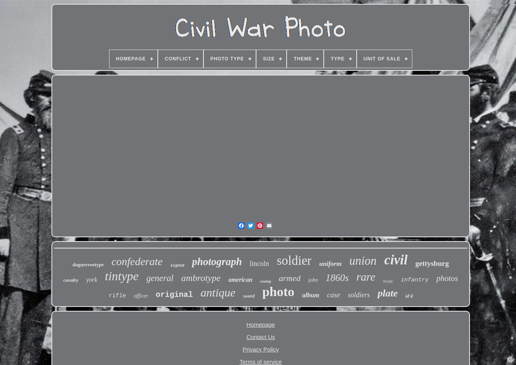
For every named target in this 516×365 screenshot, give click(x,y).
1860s (337, 277)
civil (396, 259)
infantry (415, 280)
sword (249, 296)
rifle (117, 296)
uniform (330, 263)
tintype (121, 276)
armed (290, 278)
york (91, 279)
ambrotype (201, 278)
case (333, 295)
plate (388, 293)
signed (177, 266)
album (310, 295)
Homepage (260, 324)
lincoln (259, 263)
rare (366, 277)
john (313, 280)
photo (278, 291)
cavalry (71, 280)
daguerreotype (88, 264)
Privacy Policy (261, 349)
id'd (409, 296)
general (159, 278)
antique (218, 292)
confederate (136, 261)
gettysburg (432, 263)
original (174, 294)
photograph (217, 261)
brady (388, 281)
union (363, 260)
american (240, 279)
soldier (294, 260)
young (265, 281)
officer (141, 296)
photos (447, 278)
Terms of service (260, 361)
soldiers (359, 295)
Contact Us (260, 337)
